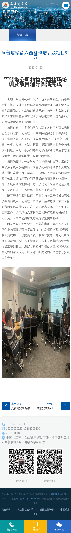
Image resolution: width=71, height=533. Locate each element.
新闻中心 (22, 34)
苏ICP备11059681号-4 (30, 498)
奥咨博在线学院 (25, 509)
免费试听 (6, 509)
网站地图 (55, 494)
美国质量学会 (47, 509)
